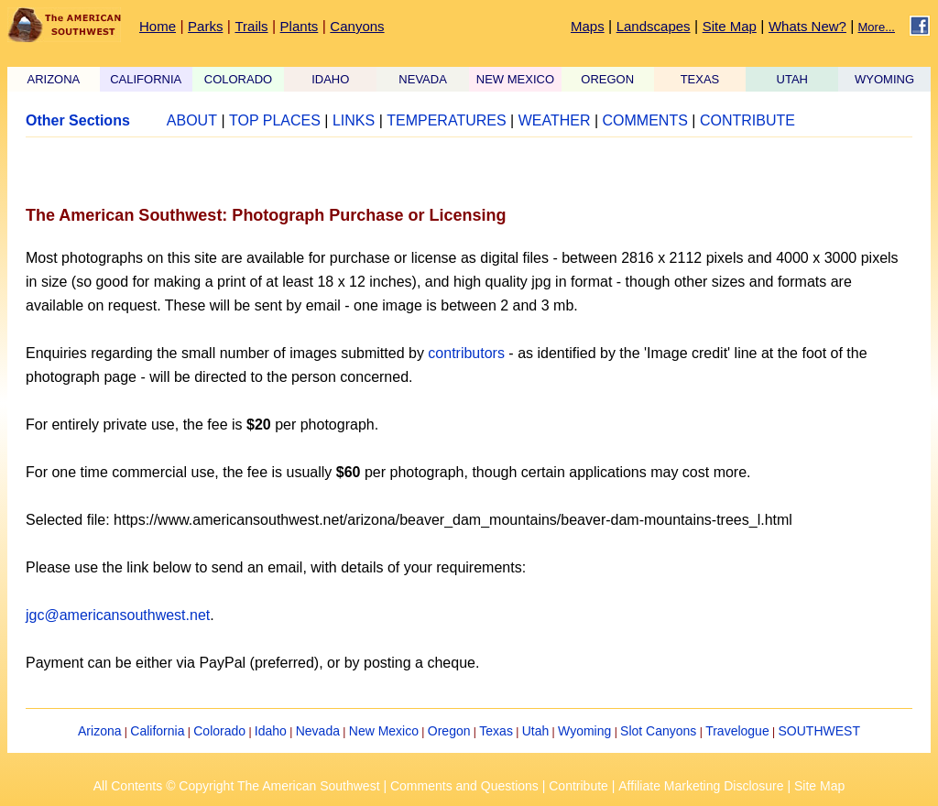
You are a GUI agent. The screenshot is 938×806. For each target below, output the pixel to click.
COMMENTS (645, 120)
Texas (496, 731)
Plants (299, 26)
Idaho (271, 731)
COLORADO (238, 79)
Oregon (449, 731)
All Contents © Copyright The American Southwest (236, 786)
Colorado (219, 731)
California (157, 731)
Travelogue (737, 731)
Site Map (730, 26)
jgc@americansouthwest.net (118, 615)
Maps (588, 26)
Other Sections (78, 120)
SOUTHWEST (819, 731)
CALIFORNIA (145, 79)
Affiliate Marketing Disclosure (700, 786)
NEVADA (422, 79)
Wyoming (584, 731)
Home (157, 26)
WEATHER (554, 120)
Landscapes (653, 26)
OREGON (607, 79)
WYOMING (884, 79)
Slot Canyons (658, 731)
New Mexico (384, 731)
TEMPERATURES (446, 120)
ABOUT (192, 120)
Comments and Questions (464, 786)
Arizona (99, 731)
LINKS (354, 120)
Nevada (318, 731)
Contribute (578, 786)
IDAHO (330, 79)
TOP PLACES (275, 120)
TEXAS (700, 79)
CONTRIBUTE (747, 120)
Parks (205, 26)
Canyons (357, 26)
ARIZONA (54, 79)
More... (876, 27)
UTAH (792, 79)
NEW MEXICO (515, 79)
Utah (536, 731)
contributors (466, 353)
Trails (250, 26)
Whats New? (807, 26)
